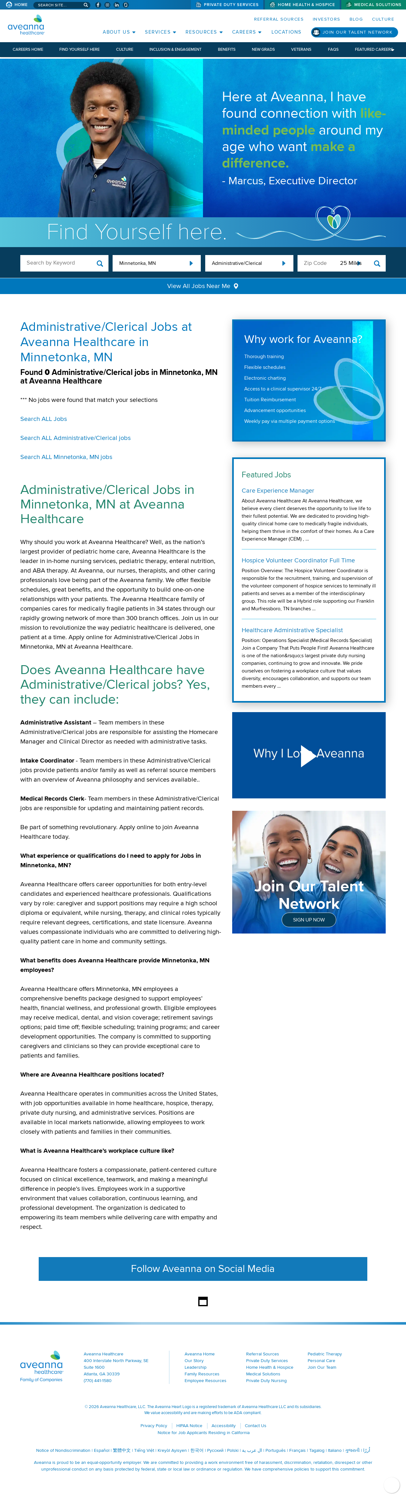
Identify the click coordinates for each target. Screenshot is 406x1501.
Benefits (227, 49)
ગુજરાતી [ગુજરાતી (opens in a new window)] (352, 1450)
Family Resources (202, 1374)
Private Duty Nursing (266, 1380)
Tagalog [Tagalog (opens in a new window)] (316, 1450)
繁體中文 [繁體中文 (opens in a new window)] (122, 1450)
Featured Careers (374, 49)
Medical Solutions (378, 4)
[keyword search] (64, 263)
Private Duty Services (231, 4)
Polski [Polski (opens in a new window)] (233, 1450)
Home (21, 4)
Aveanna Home (200, 1354)
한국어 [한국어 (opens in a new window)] (197, 1450)
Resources (201, 32)
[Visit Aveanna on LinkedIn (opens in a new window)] (117, 5)
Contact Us (255, 1425)
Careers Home (28, 49)
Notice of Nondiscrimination (63, 1450)
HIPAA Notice (189, 1425)
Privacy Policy (154, 1425)
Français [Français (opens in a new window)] (297, 1450)
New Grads (263, 49)
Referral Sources (279, 19)
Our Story (194, 1360)
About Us (116, 32)
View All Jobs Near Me (198, 286)
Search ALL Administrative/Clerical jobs (75, 438)
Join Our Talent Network (357, 32)
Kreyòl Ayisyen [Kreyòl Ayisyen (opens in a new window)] (172, 1450)
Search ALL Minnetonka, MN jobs (66, 457)
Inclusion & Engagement (175, 49)
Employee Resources (205, 1380)
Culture (383, 19)
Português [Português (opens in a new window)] (275, 1450)
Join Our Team (322, 1367)
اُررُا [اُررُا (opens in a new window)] (366, 1450)
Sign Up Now (309, 920)
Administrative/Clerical (237, 263)
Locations (287, 32)
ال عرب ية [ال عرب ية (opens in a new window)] (252, 1450)
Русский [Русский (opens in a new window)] (215, 1450)
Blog (356, 19)
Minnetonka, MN (137, 263)
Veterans (301, 49)
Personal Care (321, 1360)
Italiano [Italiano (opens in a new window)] (335, 1450)
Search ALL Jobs (43, 419)
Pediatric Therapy (325, 1354)
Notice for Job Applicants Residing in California (204, 1432)
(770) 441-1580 (98, 1380)
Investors (326, 19)
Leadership (195, 1367)
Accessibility (224, 1425)
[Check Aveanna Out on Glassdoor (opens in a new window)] (126, 5)
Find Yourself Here (79, 49)
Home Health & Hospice (306, 4)
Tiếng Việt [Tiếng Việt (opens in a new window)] (144, 1450)
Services (158, 32)
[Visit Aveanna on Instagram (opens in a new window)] (107, 5)
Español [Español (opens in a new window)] (101, 1450)
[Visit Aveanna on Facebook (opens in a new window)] (98, 5)
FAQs (333, 49)
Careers (244, 32)
